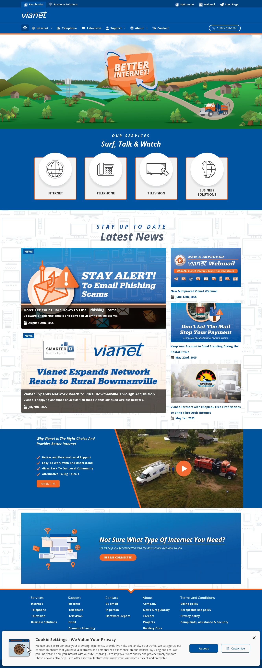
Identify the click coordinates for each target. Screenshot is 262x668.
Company (149, 604)
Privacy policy (190, 616)
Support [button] (114, 28)
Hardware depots (118, 616)
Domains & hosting (81, 628)
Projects (149, 622)
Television (91, 28)
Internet (37, 604)
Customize (235, 648)
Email (72, 622)
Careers (148, 616)
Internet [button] (40, 28)
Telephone (67, 28)
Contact (160, 28)
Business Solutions (44, 622)
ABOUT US (48, 483)
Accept (204, 648)
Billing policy (189, 604)
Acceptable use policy (196, 610)
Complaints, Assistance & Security (204, 622)
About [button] (137, 28)
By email (112, 604)
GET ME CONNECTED (118, 557)
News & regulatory (156, 610)
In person (112, 610)
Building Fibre (152, 628)
